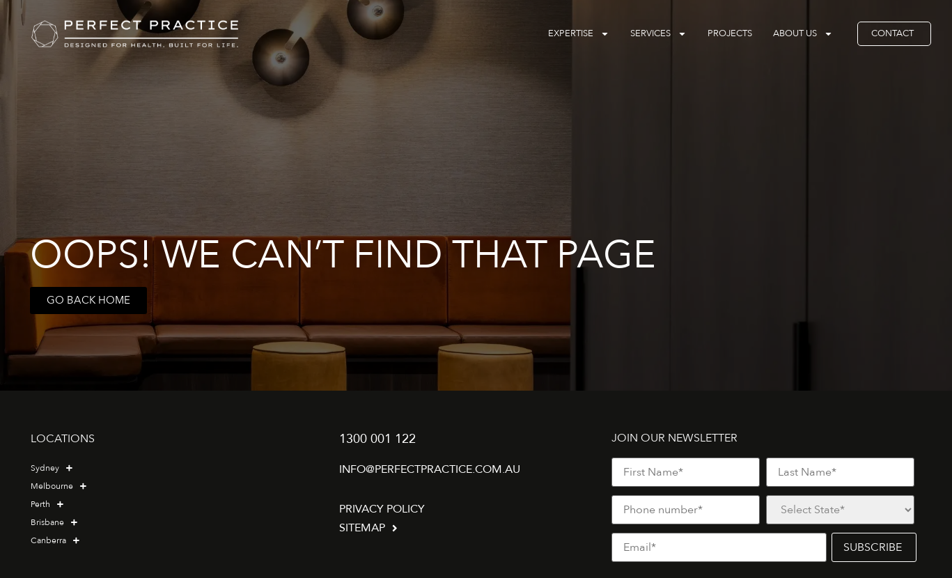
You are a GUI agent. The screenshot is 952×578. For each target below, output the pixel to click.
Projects (726, 33)
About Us (799, 33)
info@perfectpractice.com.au (429, 469)
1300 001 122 (377, 439)
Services (655, 33)
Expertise (575, 33)
